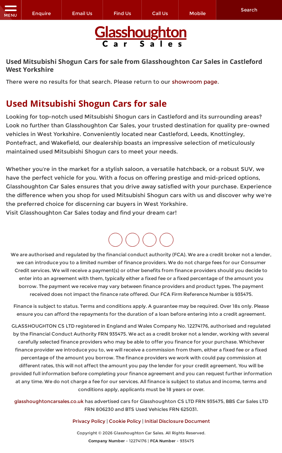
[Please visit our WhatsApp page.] (166, 240)
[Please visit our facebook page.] (132, 240)
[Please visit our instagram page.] (149, 240)
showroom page (194, 81)
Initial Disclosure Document (177, 421)
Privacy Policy (88, 421)
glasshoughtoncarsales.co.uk (49, 401)
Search (249, 10)
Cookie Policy (125, 421)
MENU (10, 11)
